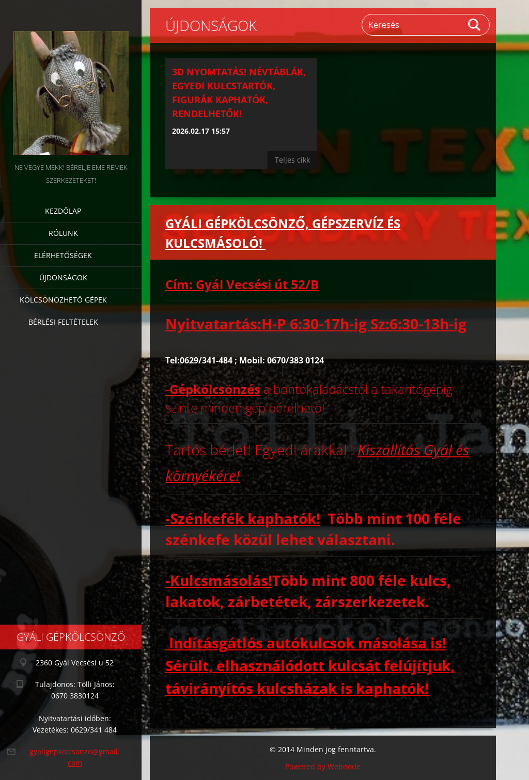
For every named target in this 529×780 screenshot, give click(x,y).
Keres (474, 25)
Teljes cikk (292, 160)
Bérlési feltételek (63, 322)
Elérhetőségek (63, 255)
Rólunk (63, 233)
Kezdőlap (63, 211)
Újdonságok (63, 277)
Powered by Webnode (323, 766)
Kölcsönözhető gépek (63, 300)
